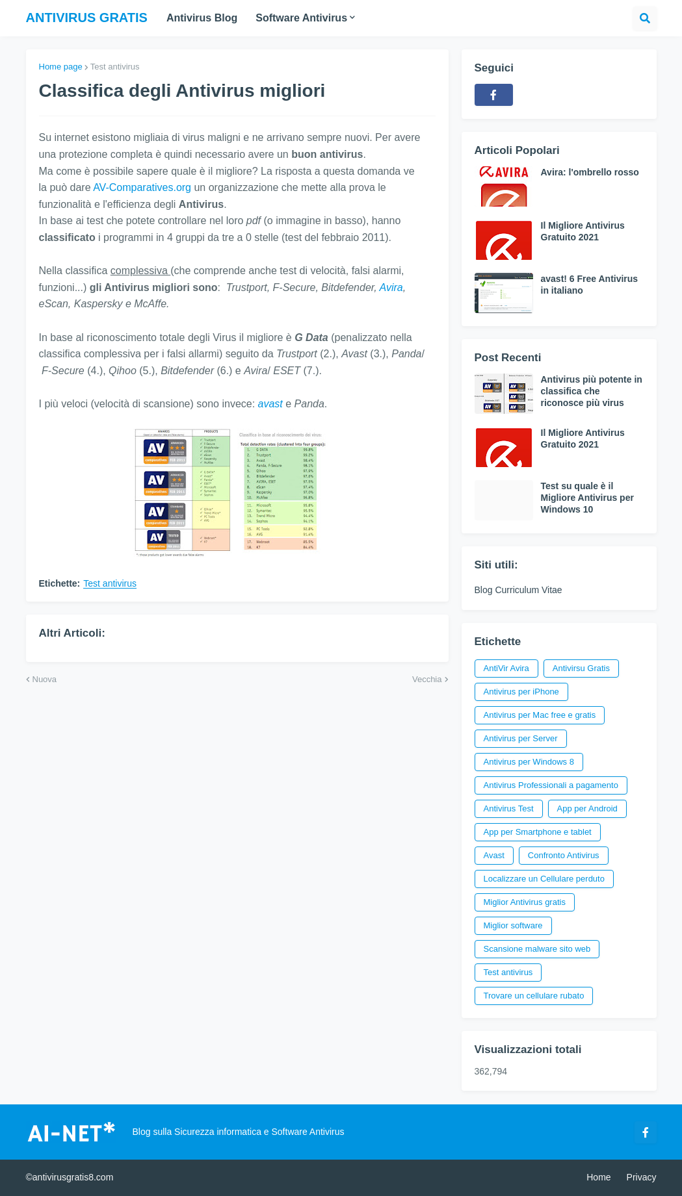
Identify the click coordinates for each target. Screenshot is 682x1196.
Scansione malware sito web (537, 949)
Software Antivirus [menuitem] (301, 17)
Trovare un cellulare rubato (534, 995)
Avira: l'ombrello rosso (590, 172)
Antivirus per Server (521, 738)
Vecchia (427, 679)
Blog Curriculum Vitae (518, 590)
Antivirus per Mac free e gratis (540, 715)
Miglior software (513, 925)
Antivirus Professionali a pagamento (551, 785)
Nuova (45, 679)
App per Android (587, 808)
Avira (391, 287)
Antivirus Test (509, 808)
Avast (494, 855)
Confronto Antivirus (563, 855)
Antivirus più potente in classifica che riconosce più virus (591, 391)
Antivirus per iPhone (521, 691)
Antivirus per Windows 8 (529, 762)
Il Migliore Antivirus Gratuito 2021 (583, 231)
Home (598, 1177)
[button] (645, 18)
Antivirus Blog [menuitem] (201, 17)
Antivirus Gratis (87, 17)
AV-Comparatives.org (142, 187)
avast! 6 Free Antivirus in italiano (589, 285)
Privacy (642, 1177)
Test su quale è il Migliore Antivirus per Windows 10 (587, 498)
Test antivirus (115, 66)
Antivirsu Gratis (581, 668)
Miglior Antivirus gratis (525, 902)
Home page (61, 66)
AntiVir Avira (506, 668)
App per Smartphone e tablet (538, 832)
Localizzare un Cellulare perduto (544, 879)
